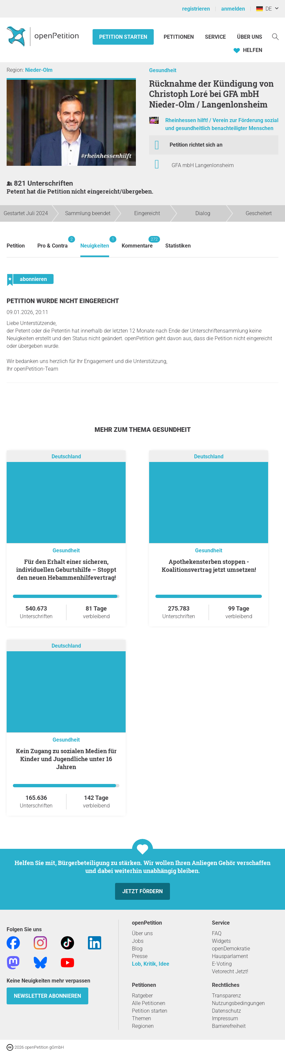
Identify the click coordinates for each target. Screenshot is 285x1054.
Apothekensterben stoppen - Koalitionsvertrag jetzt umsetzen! (209, 565)
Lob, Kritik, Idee (150, 964)
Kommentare (137, 242)
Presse (139, 956)
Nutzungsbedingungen (238, 1003)
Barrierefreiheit (229, 1026)
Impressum (225, 1018)
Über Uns (249, 37)
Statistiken (178, 246)
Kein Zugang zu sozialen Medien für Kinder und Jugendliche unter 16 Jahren (66, 759)
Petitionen (179, 37)
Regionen (143, 1026)
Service (215, 37)
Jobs (137, 941)
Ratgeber (142, 995)
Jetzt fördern (142, 891)
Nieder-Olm (39, 70)
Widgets (221, 941)
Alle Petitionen (148, 1003)
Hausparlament (230, 956)
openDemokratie (231, 948)
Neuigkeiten (94, 242)
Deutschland (66, 457)
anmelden (233, 9)
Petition (16, 246)
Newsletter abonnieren (47, 996)
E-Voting (222, 964)
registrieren (196, 9)
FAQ (217, 933)
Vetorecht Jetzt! (230, 971)
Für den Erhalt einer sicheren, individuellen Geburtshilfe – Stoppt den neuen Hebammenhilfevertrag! (66, 569)
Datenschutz (226, 1011)
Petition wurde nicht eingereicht (63, 301)
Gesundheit (162, 70)
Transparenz (226, 995)
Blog (137, 948)
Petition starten (123, 37)
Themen (141, 1018)
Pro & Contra (52, 242)
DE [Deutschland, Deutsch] (264, 9)
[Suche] (275, 36)
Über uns (142, 933)
